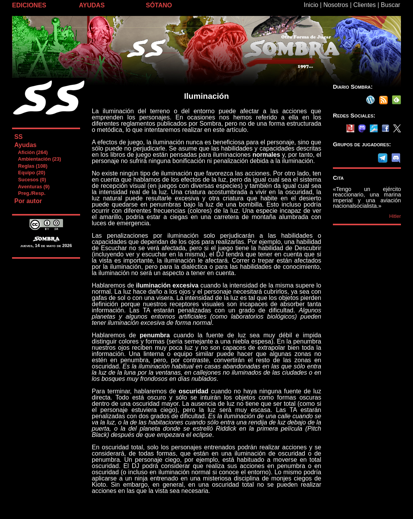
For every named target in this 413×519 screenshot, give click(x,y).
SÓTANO (159, 5)
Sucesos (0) (30, 179)
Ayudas (25, 145)
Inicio (311, 5)
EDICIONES (29, 5)
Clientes (364, 5)
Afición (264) (31, 152)
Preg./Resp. (30, 193)
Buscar (390, 5)
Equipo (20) (29, 172)
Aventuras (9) (32, 186)
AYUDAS (92, 5)
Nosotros (335, 5)
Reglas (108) (30, 166)
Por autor (28, 201)
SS (18, 136)
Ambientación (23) (37, 159)
